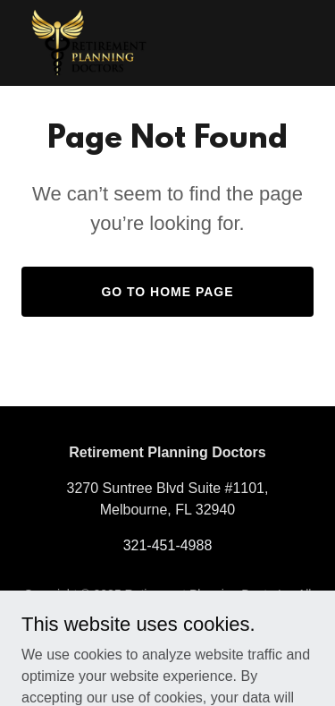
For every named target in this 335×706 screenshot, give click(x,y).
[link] (90, 43)
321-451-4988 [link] (168, 545)
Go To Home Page (167, 292)
